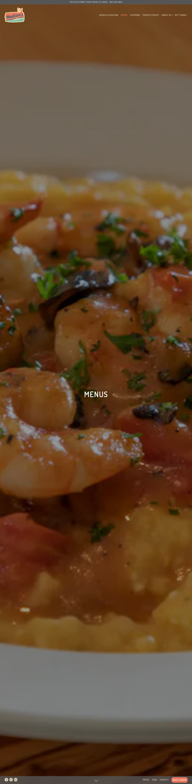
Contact (164, 779)
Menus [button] (124, 15)
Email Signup (179, 780)
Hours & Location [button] (108, 15)
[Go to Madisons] (89, 2)
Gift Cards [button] (181, 15)
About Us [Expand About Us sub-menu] (167, 14)
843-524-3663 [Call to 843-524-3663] (116, 2)
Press (146, 779)
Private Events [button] (151, 15)
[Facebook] (6, 779)
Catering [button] (135, 15)
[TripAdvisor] (15, 779)
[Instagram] (11, 779)
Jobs (154, 779)
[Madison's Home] (14, 15)
